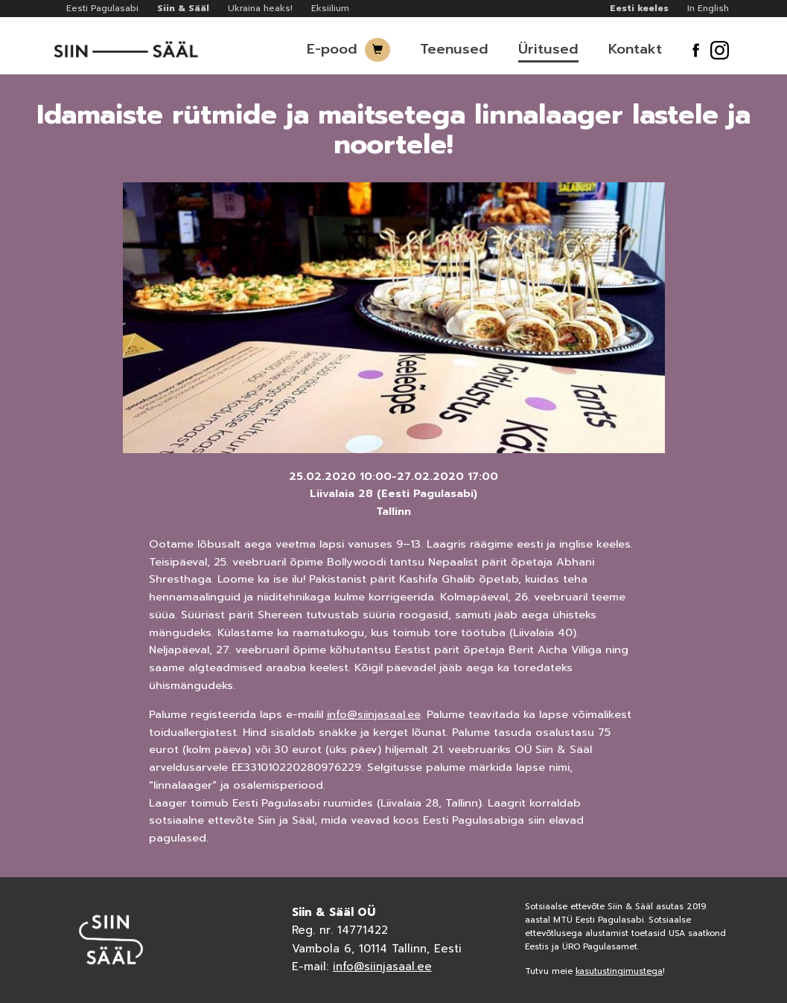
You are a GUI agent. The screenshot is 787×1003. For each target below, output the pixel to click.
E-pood (332, 49)
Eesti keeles (639, 8)
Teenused (454, 49)
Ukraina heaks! (260, 8)
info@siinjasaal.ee (374, 714)
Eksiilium (330, 8)
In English (708, 8)
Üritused (548, 49)
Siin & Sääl (183, 8)
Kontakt (635, 49)
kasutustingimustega (619, 971)
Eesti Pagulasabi (102, 8)
